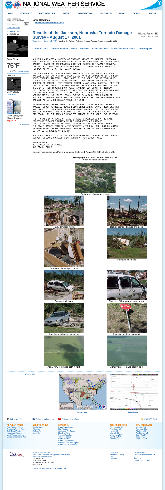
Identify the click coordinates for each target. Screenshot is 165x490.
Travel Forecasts (64, 453)
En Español (37, 447)
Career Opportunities (142, 476)
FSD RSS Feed (149, 435)
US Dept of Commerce (41, 469)
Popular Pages (15, 441)
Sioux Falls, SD (50, 41)
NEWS (122, 13)
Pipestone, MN (141, 445)
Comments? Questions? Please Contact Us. (49, 484)
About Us (36, 449)
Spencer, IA (140, 453)
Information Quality (117, 471)
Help (111, 473)
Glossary (113, 475)
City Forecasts (118, 441)
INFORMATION (85, 13)
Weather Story (31, 390)
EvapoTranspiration (65, 443)
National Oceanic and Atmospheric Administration (51, 471)
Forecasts (84, 49)
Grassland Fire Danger (67, 447)
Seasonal (63, 441)
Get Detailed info (24, 71)
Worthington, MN (142, 449)
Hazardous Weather (14, 449)
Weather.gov (37, 41)
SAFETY (66, 13)
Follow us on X (14, 435)
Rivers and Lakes (100, 49)
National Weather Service (42, 473)
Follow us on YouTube (68, 435)
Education (36, 445)
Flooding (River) (64, 449)
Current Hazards (40, 49)
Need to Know (40, 441)
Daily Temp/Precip (14, 447)
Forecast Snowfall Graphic (68, 459)
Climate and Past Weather (123, 49)
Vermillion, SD (115, 453)
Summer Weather (65, 451)
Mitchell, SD (114, 449)
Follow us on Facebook (43, 435)
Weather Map (82, 427)
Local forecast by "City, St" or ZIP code (15, 20)
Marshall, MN (141, 443)
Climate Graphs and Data (16, 453)
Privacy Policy (139, 469)
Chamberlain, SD (116, 443)
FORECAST (26, 13)
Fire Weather (63, 445)
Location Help (13, 27)
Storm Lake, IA (141, 455)
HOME (10, 13)
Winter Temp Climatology (67, 460)
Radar (74, 49)
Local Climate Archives (15, 451)
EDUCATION (106, 13)
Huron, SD (114, 447)
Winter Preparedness (66, 457)
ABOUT (152, 13)
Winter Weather (64, 455)
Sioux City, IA (141, 451)
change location (24, 124)
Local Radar (133, 427)
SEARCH (137, 13)
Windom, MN (141, 447)
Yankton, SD (114, 455)
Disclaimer (114, 469)
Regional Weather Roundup (17, 445)
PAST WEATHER (47, 13)
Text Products (38, 443)
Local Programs (145, 49)
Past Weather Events (15, 443)
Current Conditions (59, 49)
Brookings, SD (115, 445)
